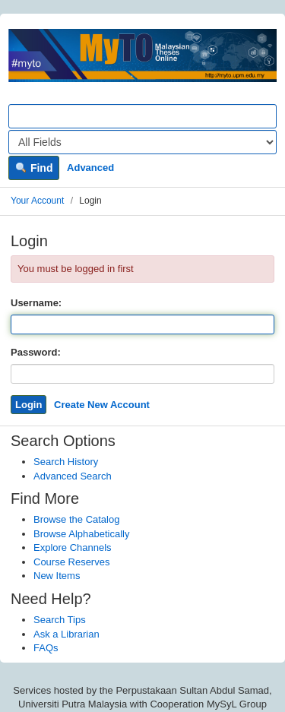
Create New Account (102, 404)
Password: (36, 352)
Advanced (90, 167)
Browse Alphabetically (81, 534)
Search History (65, 461)
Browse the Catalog (76, 519)
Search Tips (59, 619)
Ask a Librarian (66, 634)
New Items (56, 575)
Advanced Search (72, 476)
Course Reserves (71, 562)
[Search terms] (142, 116)
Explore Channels (72, 547)
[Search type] (142, 142)
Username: (36, 303)
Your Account (37, 200)
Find (33, 168)
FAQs (46, 647)
